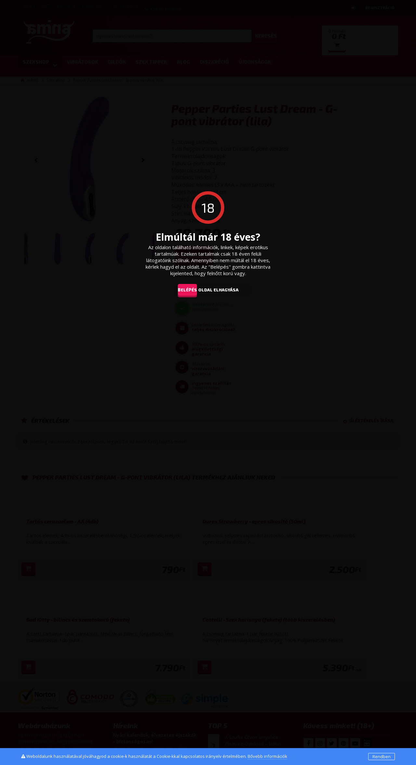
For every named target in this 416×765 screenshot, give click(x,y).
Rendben (381, 756)
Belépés (182, 289)
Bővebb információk (267, 756)
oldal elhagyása (228, 289)
